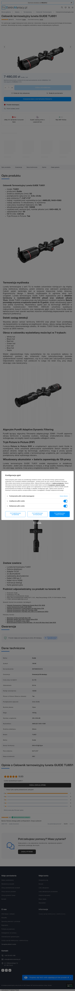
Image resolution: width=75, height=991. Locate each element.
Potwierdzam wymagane (37, 514)
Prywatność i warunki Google (56, 485)
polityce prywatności (58, 483)
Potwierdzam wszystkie (59, 514)
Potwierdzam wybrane (15, 514)
